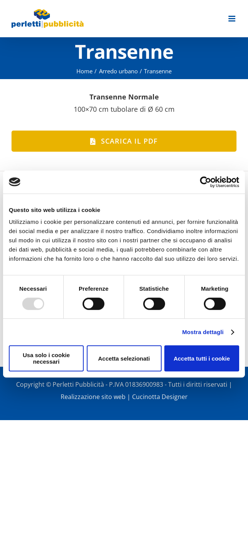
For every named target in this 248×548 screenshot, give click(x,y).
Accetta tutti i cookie (202, 358)
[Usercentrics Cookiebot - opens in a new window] (205, 182)
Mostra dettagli (202, 332)
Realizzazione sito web (93, 396)
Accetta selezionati (124, 358)
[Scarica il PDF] (124, 141)
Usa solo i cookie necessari (46, 358)
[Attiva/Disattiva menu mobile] (232, 19)
